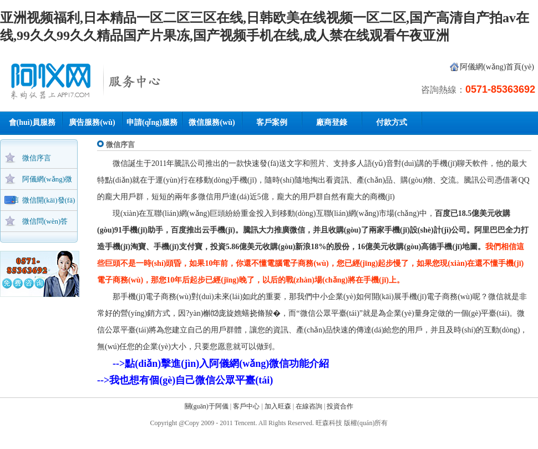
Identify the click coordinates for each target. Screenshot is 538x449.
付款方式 (391, 122)
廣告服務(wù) (92, 122)
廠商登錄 (331, 122)
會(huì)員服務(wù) (32, 125)
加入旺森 (278, 406)
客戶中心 (246, 406)
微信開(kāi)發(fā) (48, 200)
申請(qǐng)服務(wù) (151, 125)
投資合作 (340, 406)
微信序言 (36, 158)
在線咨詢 (309, 406)
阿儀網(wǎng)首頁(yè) (497, 67)
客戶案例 (271, 122)
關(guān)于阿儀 (207, 406)
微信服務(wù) (212, 122)
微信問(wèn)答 (45, 221)
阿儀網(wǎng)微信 (42, 182)
